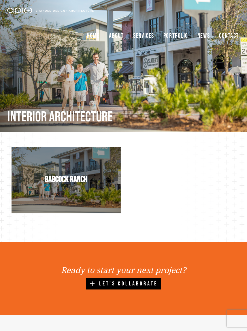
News (203, 36)
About (116, 36)
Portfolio (175, 36)
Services (143, 36)
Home (93, 36)
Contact (229, 36)
